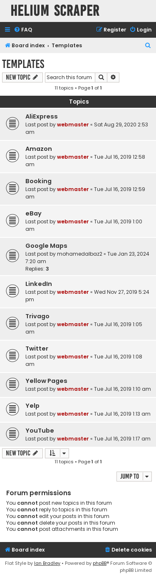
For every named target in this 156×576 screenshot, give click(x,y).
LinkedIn (38, 284)
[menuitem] (23, 30)
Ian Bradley (47, 563)
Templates (23, 64)
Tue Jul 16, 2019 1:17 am (122, 438)
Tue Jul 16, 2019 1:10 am (122, 388)
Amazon (38, 149)
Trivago (37, 316)
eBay (33, 213)
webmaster (73, 124)
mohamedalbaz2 (79, 253)
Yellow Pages (46, 381)
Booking (38, 181)
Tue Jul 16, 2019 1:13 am (122, 413)
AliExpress (41, 116)
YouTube (39, 430)
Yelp (32, 406)
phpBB (99, 563)
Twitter (36, 348)
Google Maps (46, 246)
